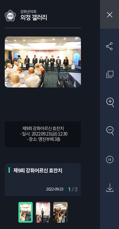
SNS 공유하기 (109, 46)
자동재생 (109, 160)
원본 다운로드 (109, 188)
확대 (109, 103)
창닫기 (109, 14)
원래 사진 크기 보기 (109, 74)
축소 (109, 131)
